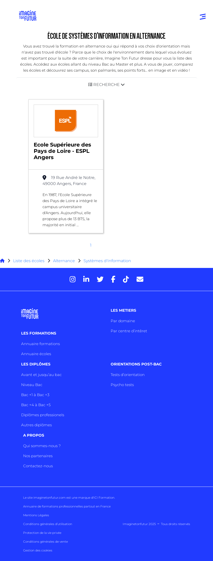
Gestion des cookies (37, 550)
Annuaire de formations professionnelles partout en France (67, 506)
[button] (106, 84)
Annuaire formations (40, 343)
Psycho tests (122, 384)
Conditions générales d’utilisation (47, 524)
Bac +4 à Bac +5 (36, 404)
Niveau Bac (31, 384)
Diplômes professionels (42, 414)
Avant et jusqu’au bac (41, 374)
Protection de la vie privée (42, 533)
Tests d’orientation (128, 374)
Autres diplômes (36, 425)
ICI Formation (104, 497)
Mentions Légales (36, 515)
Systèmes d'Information (107, 260)
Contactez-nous (38, 465)
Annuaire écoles (36, 353)
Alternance (64, 260)
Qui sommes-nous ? (42, 445)
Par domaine (123, 320)
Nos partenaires (38, 455)
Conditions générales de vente (45, 541)
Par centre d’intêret (129, 331)
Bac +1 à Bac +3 (35, 394)
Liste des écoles (29, 260)
